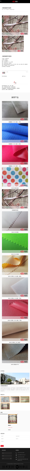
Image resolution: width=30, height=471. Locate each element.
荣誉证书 (9, 426)
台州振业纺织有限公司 (10, 464)
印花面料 (7, 9)
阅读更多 (9, 431)
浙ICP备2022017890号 (20, 464)
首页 (2, 9)
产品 (4, 9)
